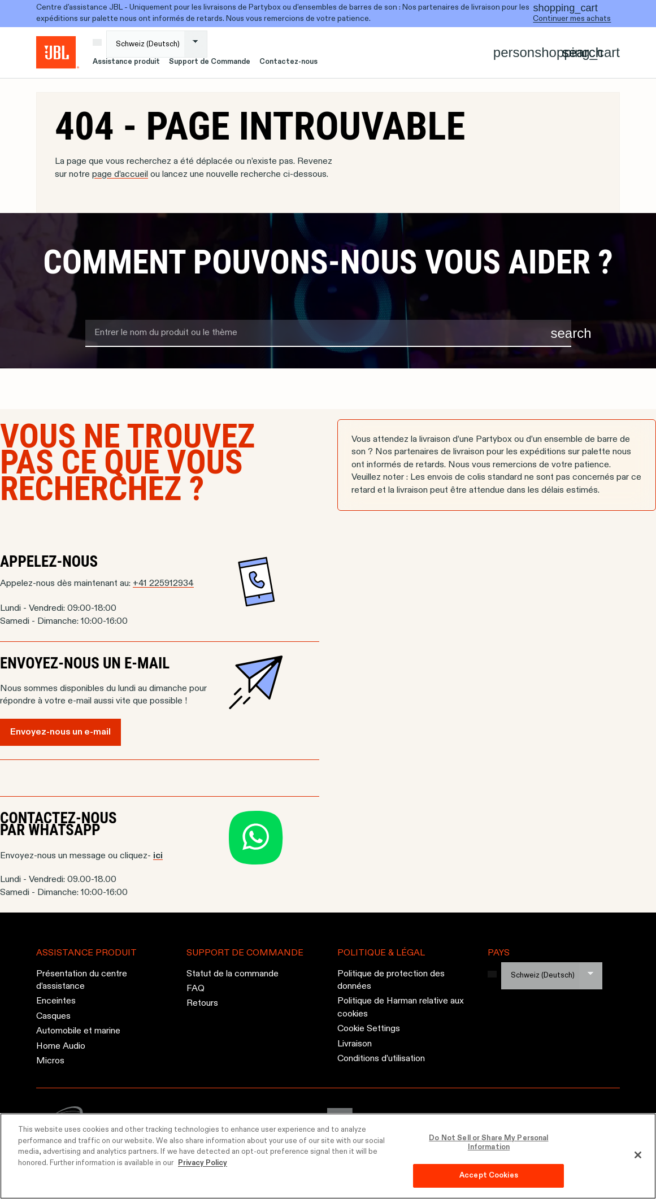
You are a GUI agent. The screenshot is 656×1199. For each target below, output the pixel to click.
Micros (50, 1061)
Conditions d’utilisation (381, 1058)
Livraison (354, 1044)
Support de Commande (209, 62)
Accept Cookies (488, 1175)
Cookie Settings (368, 1028)
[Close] (637, 1154)
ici (158, 856)
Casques (53, 1016)
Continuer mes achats (572, 19)
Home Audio (60, 1046)
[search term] (328, 333)
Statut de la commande (232, 974)
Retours (202, 1004)
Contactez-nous (288, 62)
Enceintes (56, 1001)
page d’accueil (120, 174)
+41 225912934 (163, 583)
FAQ (195, 988)
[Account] (514, 52)
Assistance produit (126, 62)
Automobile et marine (78, 1031)
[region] (328, 1156)
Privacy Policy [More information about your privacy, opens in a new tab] (202, 1163)
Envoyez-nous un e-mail (60, 732)
